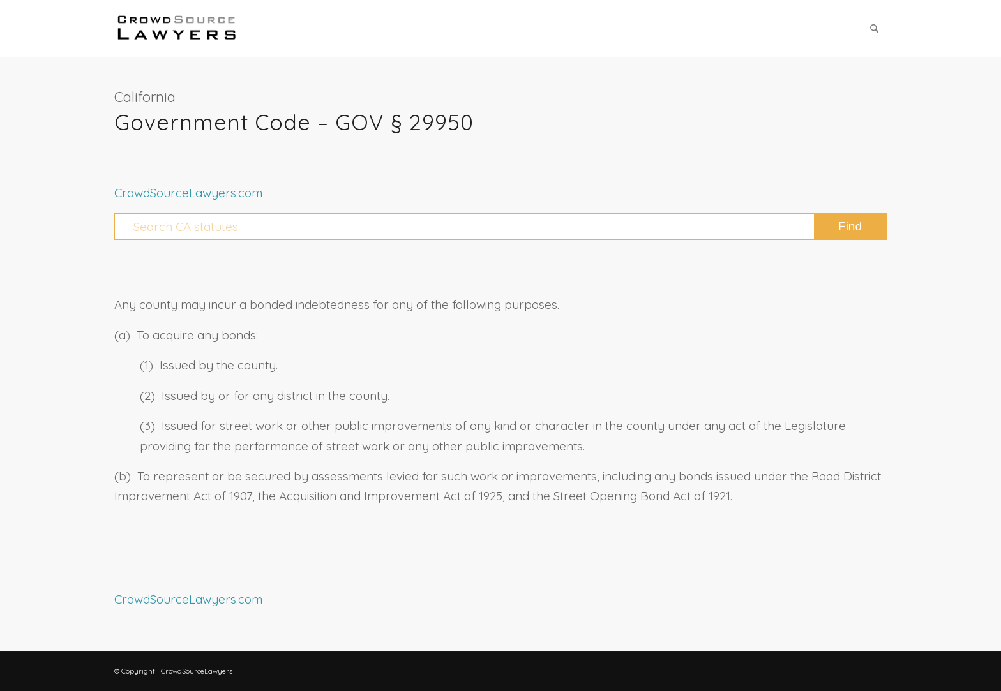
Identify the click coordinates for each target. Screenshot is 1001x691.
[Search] (874, 28)
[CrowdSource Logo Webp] (176, 28)
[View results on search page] (850, 226)
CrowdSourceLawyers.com (188, 192)
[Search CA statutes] (500, 226)
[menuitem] (874, 28)
